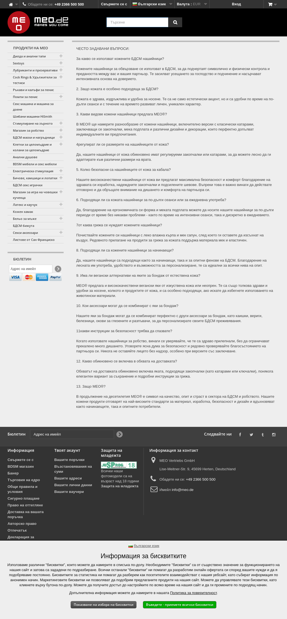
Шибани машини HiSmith (32, 116)
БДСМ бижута (23, 226)
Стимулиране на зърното (33, 123)
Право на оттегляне (25, 505)
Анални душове (25, 157)
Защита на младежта (119, 486)
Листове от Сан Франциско (34, 240)
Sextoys (18, 63)
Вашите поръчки (69, 460)
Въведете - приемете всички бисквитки (179, 604)
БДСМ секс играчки (27, 185)
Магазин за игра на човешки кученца (35, 195)
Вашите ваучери (69, 492)
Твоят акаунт (67, 450)
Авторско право (22, 524)
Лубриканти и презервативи (35, 70)
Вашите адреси (68, 478)
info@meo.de (183, 490)
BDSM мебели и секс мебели (35, 164)
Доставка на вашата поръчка (26, 514)
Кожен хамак (23, 212)
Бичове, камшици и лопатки (35, 178)
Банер (13, 473)
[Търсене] (175, 22)
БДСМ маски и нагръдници (34, 137)
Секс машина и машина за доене (33, 106)
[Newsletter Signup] (58, 269)
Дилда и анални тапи (29, 56)
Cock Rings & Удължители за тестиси (35, 80)
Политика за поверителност (193, 593)
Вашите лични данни (73, 485)
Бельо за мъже (24, 219)
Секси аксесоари (25, 233)
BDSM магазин (21, 466)
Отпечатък (17, 530)
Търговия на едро (24, 480)
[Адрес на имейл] (30, 270)
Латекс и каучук (25, 205)
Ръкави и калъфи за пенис (33, 90)
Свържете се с (114, 4)
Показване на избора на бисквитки (103, 604)
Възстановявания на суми (73, 469)
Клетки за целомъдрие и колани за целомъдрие (32, 147)
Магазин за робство (28, 130)
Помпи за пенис (25, 97)
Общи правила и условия (23, 489)
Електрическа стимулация (33, 171)
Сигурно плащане (24, 498)
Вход (236, 4)
